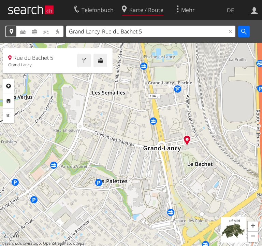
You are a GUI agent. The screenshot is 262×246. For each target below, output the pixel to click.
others (78, 243)
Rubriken (8, 86)
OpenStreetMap (57, 243)
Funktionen (8, 116)
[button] (253, 226)
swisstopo (32, 243)
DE (230, 10)
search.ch (13, 243)
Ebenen (8, 101)
